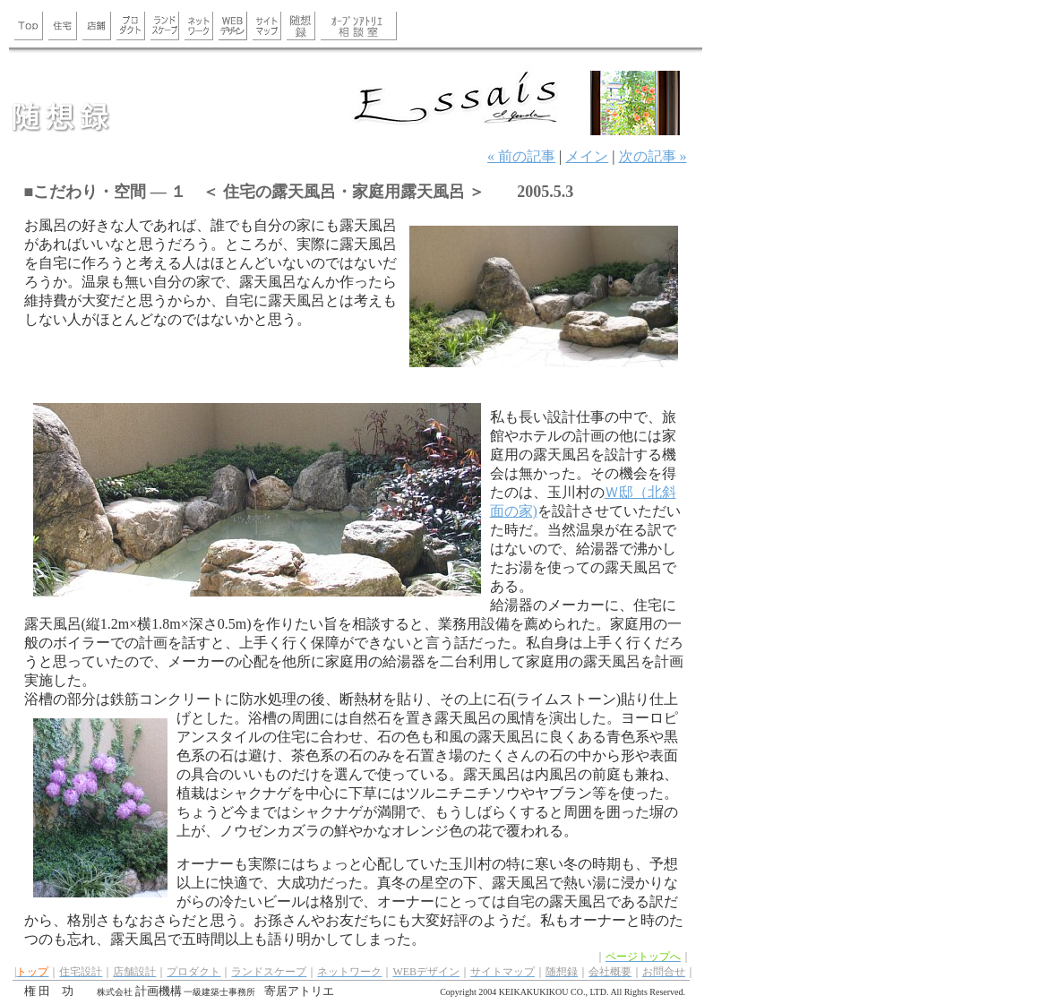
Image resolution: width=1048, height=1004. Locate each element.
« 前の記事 (521, 156)
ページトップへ (643, 956)
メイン (586, 156)
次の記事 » (653, 156)
